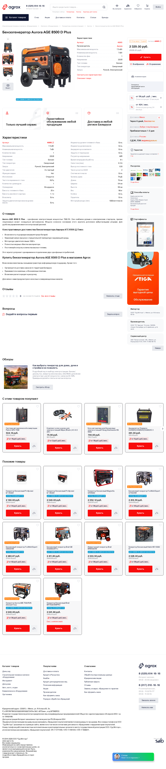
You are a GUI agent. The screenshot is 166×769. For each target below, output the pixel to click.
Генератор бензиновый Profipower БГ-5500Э (19, 492)
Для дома (6, 684)
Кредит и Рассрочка (51, 675)
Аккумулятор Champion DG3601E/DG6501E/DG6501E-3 (141, 429)
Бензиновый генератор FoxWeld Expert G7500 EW (144, 492)
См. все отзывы (48, 296)
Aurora (89, 26)
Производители (49, 692)
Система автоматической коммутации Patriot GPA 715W (21, 429)
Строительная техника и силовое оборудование (19, 26)
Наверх (158, 348)
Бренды (105, 17)
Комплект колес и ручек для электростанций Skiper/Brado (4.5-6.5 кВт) (62, 430)
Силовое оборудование (49, 26)
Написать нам (147, 707)
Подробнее (135, 182)
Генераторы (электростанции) (73, 26)
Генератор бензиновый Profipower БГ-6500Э (60, 492)
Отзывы (87, 685)
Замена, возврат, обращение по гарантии (101, 689)
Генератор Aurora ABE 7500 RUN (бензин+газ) (18, 604)
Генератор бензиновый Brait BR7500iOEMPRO (58, 604)
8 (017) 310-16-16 (149, 685)
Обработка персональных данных (98, 675)
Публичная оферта (91, 682)
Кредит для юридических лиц (55, 682)
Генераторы (70, 12)
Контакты (81, 17)
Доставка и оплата (63, 17)
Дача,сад (6, 671)
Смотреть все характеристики (89, 75)
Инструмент (7, 681)
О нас (36, 17)
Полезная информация (52, 685)
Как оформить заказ (51, 695)
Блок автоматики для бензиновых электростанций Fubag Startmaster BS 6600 (103, 430)
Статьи (93, 17)
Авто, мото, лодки (9, 688)
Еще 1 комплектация (54, 621)
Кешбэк (46, 678)
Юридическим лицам (92, 678)
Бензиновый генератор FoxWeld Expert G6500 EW (21, 548)
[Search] (104, 7)
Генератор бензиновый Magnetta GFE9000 (101, 492)
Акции (47, 17)
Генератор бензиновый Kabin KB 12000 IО (144, 548)
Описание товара (84, 78)
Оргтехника (7, 694)
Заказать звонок (148, 700)
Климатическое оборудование (14, 691)
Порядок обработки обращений (56, 699)
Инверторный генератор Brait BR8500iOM (100, 548)
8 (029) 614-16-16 (149, 673)
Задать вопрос (113, 314)
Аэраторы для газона (90, 12)
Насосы (78, 12)
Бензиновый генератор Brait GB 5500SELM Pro (59, 548)
